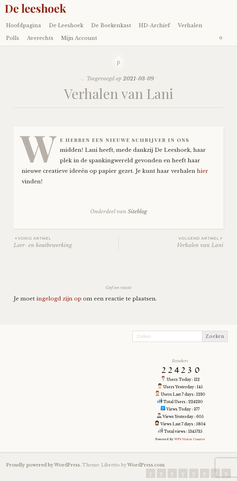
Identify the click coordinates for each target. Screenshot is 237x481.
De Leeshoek (66, 25)
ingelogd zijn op (58, 299)
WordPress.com (145, 465)
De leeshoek (35, 8)
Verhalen (190, 25)
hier (202, 171)
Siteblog (137, 211)
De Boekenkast (111, 25)
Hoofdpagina (23, 25)
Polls (12, 38)
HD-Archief (154, 25)
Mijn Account (79, 38)
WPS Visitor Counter (189, 439)
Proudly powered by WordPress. (43, 465)
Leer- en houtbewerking (66, 242)
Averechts (40, 38)
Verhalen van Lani (171, 242)
